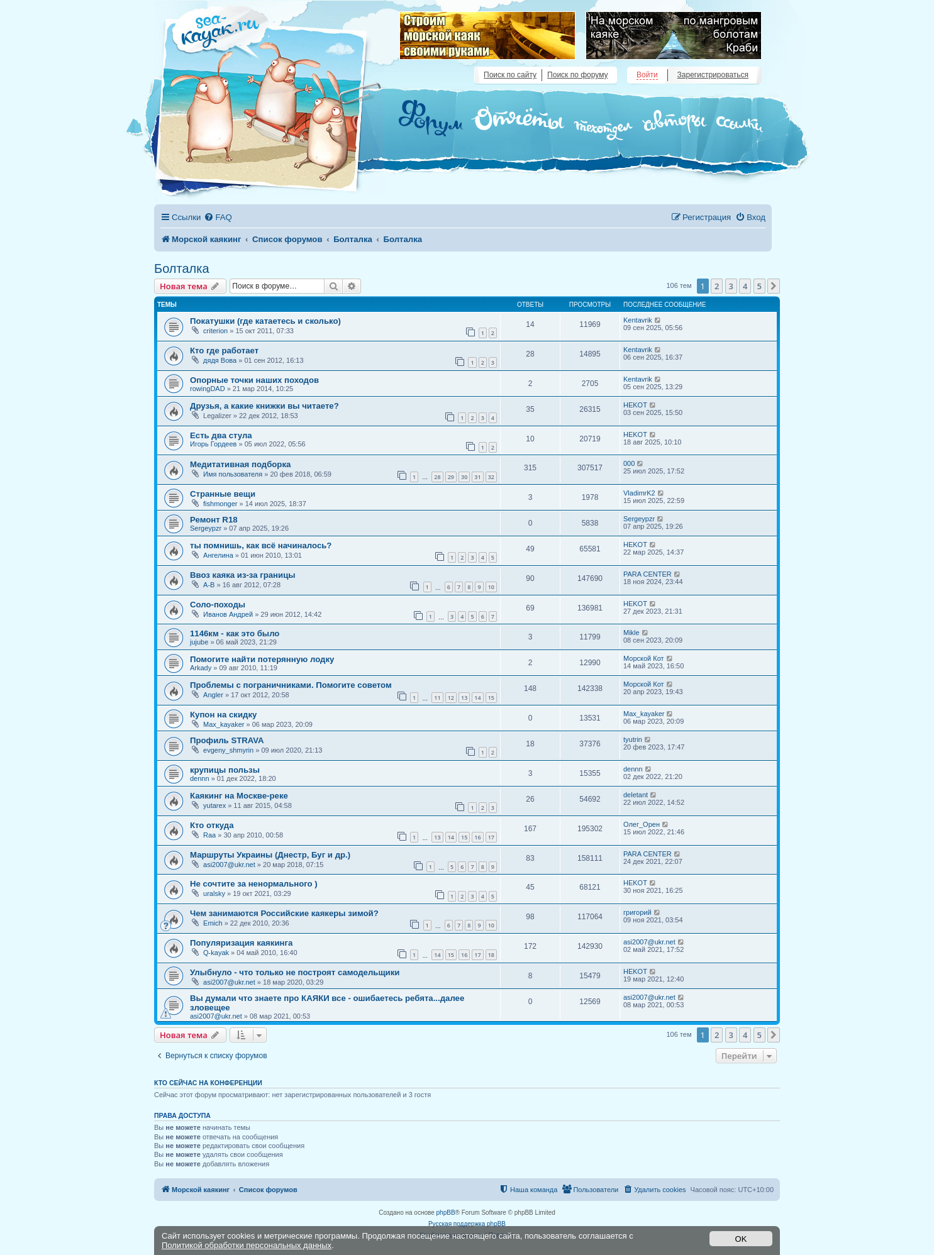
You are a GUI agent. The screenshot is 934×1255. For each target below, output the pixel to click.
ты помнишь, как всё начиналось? (260, 545)
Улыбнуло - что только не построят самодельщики (294, 972)
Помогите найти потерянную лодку (262, 659)
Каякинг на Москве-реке (239, 795)
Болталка (181, 268)
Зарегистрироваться (712, 74)
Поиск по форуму (577, 74)
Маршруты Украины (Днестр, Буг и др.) (270, 855)
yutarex (214, 805)
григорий (637, 912)
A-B (208, 585)
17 (491, 837)
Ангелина (218, 555)
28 (437, 477)
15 (491, 698)
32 (491, 477)
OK (741, 1239)
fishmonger (220, 503)
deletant (635, 795)
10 (491, 587)
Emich (213, 923)
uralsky (214, 893)
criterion (215, 330)
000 (629, 463)
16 (477, 837)
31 (477, 477)
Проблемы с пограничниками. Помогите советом (291, 685)
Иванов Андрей (228, 614)
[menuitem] (217, 217)
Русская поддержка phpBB (467, 1223)
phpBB (445, 1212)
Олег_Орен (641, 824)
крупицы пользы (225, 770)
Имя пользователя (232, 474)
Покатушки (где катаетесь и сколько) (265, 321)
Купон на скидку (223, 714)
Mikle (631, 632)
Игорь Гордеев (213, 444)
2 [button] (716, 286)
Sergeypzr (205, 528)
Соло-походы (217, 604)
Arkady (200, 668)
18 (491, 955)
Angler (213, 695)
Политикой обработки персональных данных (246, 1245)
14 (477, 698)
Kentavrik (637, 320)
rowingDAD (207, 388)
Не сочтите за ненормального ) (254, 883)
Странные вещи (222, 494)
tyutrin (632, 739)
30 (464, 477)
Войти (647, 74)
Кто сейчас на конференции (208, 1082)
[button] (773, 286)
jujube (199, 642)
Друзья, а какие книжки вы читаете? (264, 406)
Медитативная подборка (240, 464)
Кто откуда (212, 825)
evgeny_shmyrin (228, 750)
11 (437, 698)
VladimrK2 (639, 493)
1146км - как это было (234, 633)
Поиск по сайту (510, 74)
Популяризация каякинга (241, 943)
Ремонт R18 (214, 519)
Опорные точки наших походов (254, 380)
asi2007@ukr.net (229, 864)
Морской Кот (643, 658)
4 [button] (745, 286)
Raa (209, 835)
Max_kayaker (223, 724)
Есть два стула (221, 435)
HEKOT (635, 405)
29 (451, 477)
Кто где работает (224, 350)
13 (464, 698)
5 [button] (759, 286)
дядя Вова (219, 360)
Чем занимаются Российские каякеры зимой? (284, 913)
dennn (199, 778)
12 (451, 698)
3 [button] (731, 286)
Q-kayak (216, 952)
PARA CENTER (647, 574)
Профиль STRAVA (227, 740)
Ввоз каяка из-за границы (243, 575)
